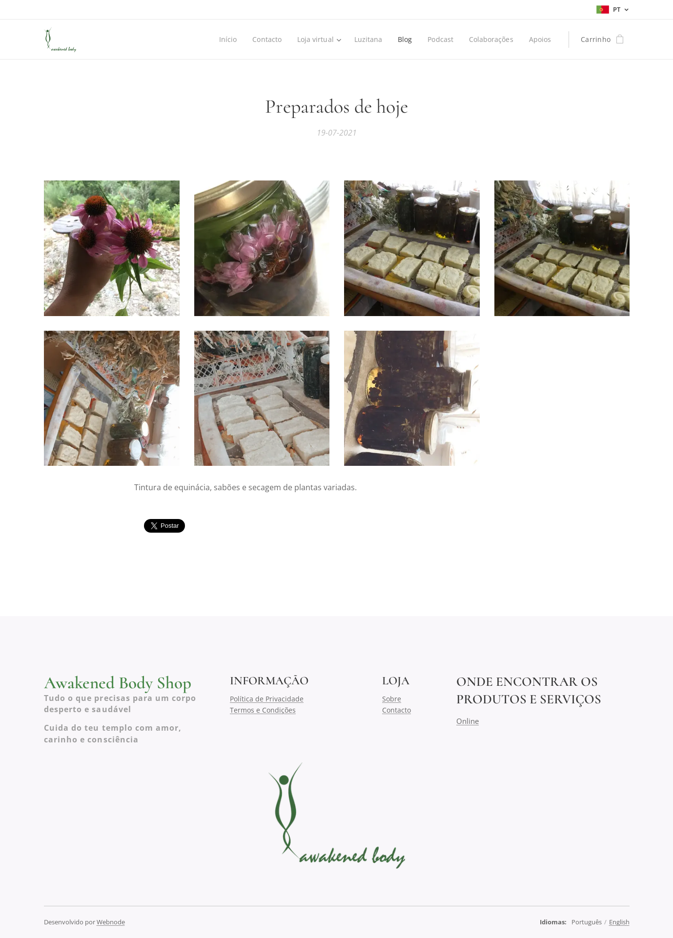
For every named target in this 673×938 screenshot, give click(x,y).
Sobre (391, 698)
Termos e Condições (263, 709)
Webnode (111, 922)
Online (467, 720)
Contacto (396, 709)
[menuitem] (224, 39)
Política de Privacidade (267, 698)
